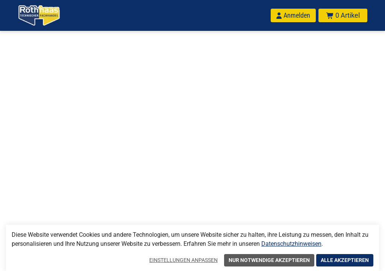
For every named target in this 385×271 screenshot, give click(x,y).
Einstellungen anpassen (183, 260)
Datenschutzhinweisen (291, 243)
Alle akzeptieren (345, 260)
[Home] (39, 15)
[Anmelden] (293, 15)
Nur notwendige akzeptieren (269, 260)
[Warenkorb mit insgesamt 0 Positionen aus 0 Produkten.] (343, 15)
